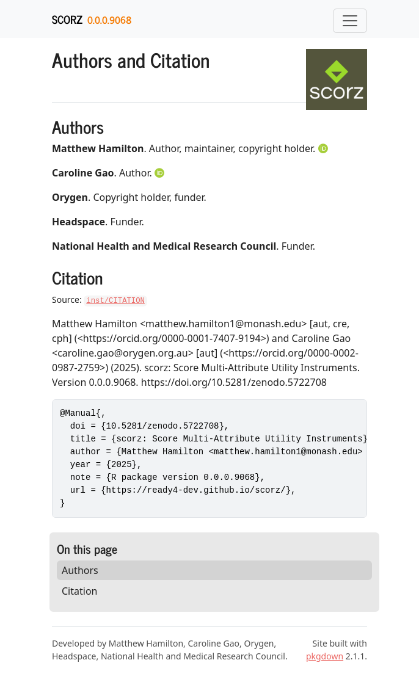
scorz (67, 19)
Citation (79, 591)
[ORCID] (324, 148)
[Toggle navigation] (350, 21)
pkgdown (324, 656)
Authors (80, 570)
